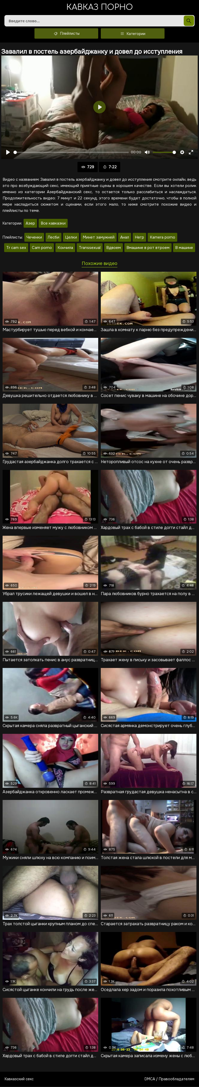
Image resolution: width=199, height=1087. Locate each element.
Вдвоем (113, 248)
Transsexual (90, 248)
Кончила (65, 248)
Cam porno (42, 248)
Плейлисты (66, 34)
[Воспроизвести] (8, 153)
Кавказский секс (19, 1079)
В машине (184, 248)
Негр (139, 237)
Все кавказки (53, 223)
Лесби (53, 237)
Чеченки (34, 237)
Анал (124, 237)
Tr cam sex (16, 248)
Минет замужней (99, 237)
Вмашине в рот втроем (147, 248)
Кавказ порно (99, 8)
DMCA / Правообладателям (169, 1079)
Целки (71, 237)
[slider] (71, 152)
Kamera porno (162, 237)
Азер (30, 223)
